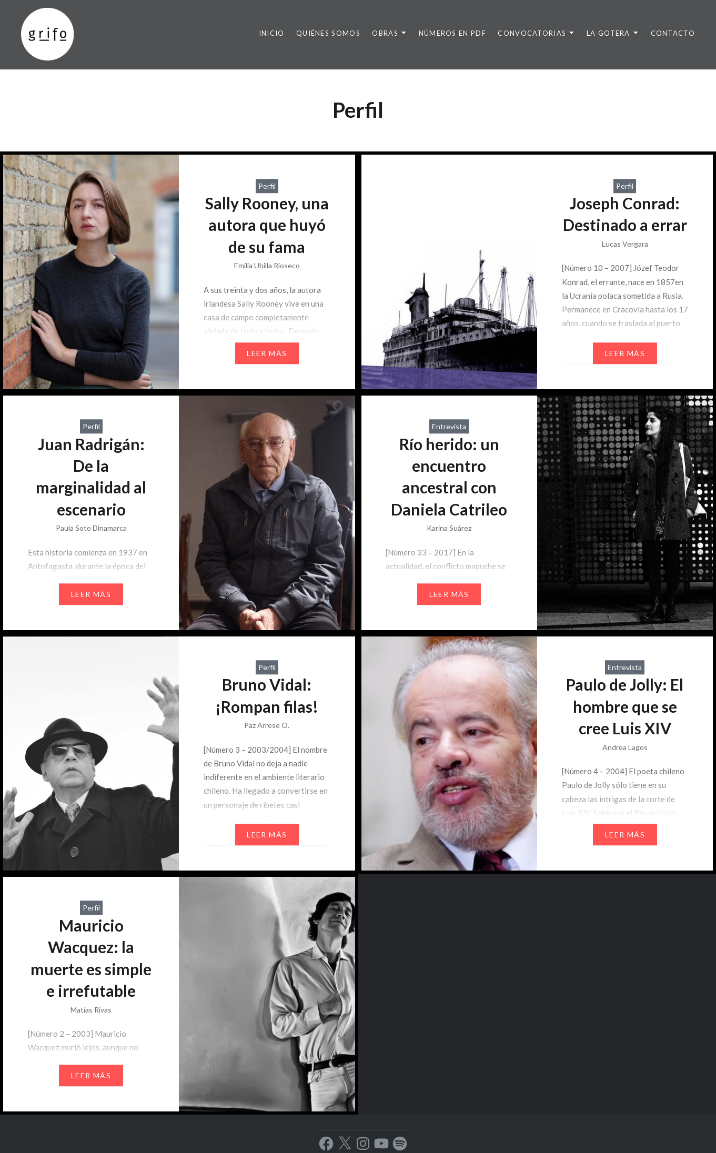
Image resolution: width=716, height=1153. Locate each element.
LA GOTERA (608, 33)
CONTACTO (673, 33)
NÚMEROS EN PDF (452, 33)
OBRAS (385, 33)
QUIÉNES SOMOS (328, 33)
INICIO (272, 33)
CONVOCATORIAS (532, 33)
